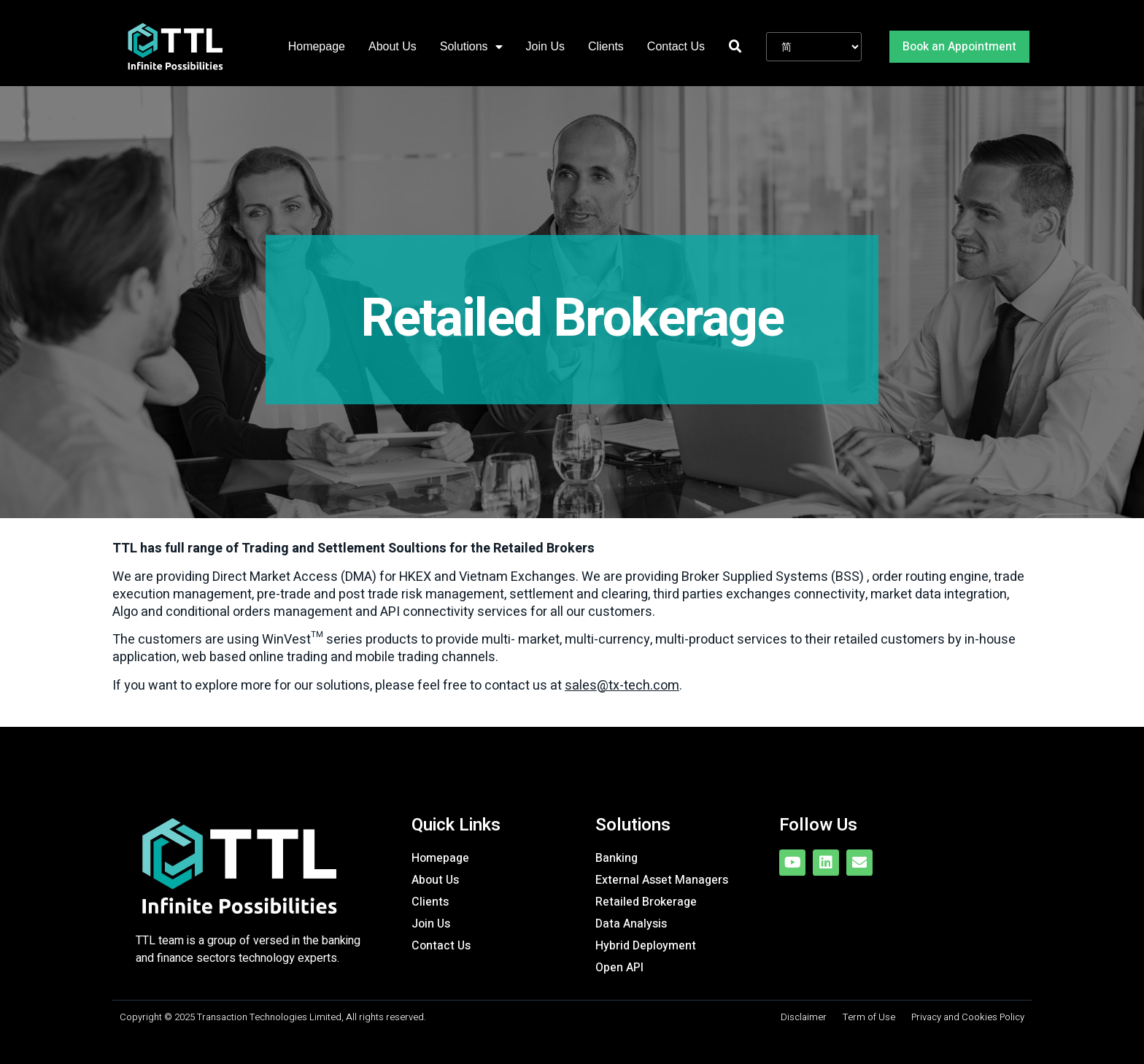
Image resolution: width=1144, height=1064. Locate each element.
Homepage (316, 46)
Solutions (471, 47)
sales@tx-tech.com (622, 685)
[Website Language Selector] (814, 46)
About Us (392, 46)
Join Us (545, 46)
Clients (606, 46)
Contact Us (676, 46)
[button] (959, 47)
